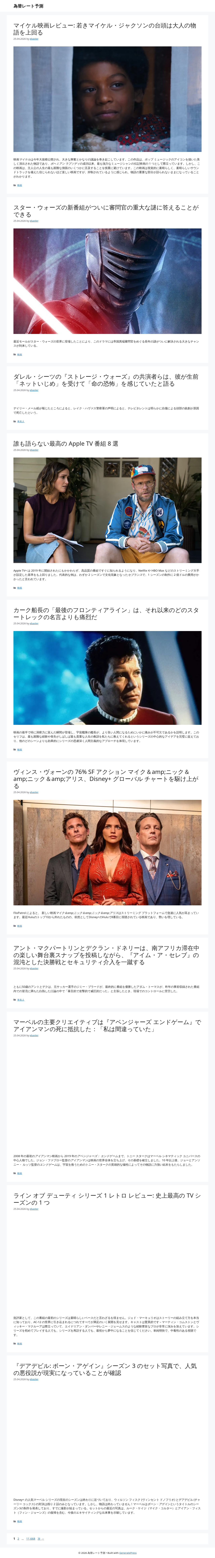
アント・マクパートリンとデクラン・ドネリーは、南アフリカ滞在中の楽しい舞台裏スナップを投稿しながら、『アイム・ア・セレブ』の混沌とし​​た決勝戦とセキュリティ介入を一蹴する (106, 955)
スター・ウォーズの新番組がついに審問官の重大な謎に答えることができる (106, 210)
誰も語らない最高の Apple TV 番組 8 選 (65, 443)
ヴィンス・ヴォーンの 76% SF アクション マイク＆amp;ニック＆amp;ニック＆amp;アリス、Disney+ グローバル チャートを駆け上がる (105, 779)
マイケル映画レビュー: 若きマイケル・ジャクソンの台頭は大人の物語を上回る (104, 28)
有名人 (20, 421)
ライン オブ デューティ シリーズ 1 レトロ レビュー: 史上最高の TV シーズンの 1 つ (107, 1198)
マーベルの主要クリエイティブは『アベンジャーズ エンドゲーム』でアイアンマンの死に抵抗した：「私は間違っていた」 (107, 1025)
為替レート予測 (28, 6)
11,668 (30, 1539)
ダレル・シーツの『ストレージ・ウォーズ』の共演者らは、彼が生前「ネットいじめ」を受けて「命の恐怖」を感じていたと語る (106, 379)
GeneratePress (128, 1552)
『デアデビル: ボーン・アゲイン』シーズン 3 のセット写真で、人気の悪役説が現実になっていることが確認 (105, 1369)
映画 (19, 185)
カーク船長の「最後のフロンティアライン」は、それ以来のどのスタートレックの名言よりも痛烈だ (106, 613)
